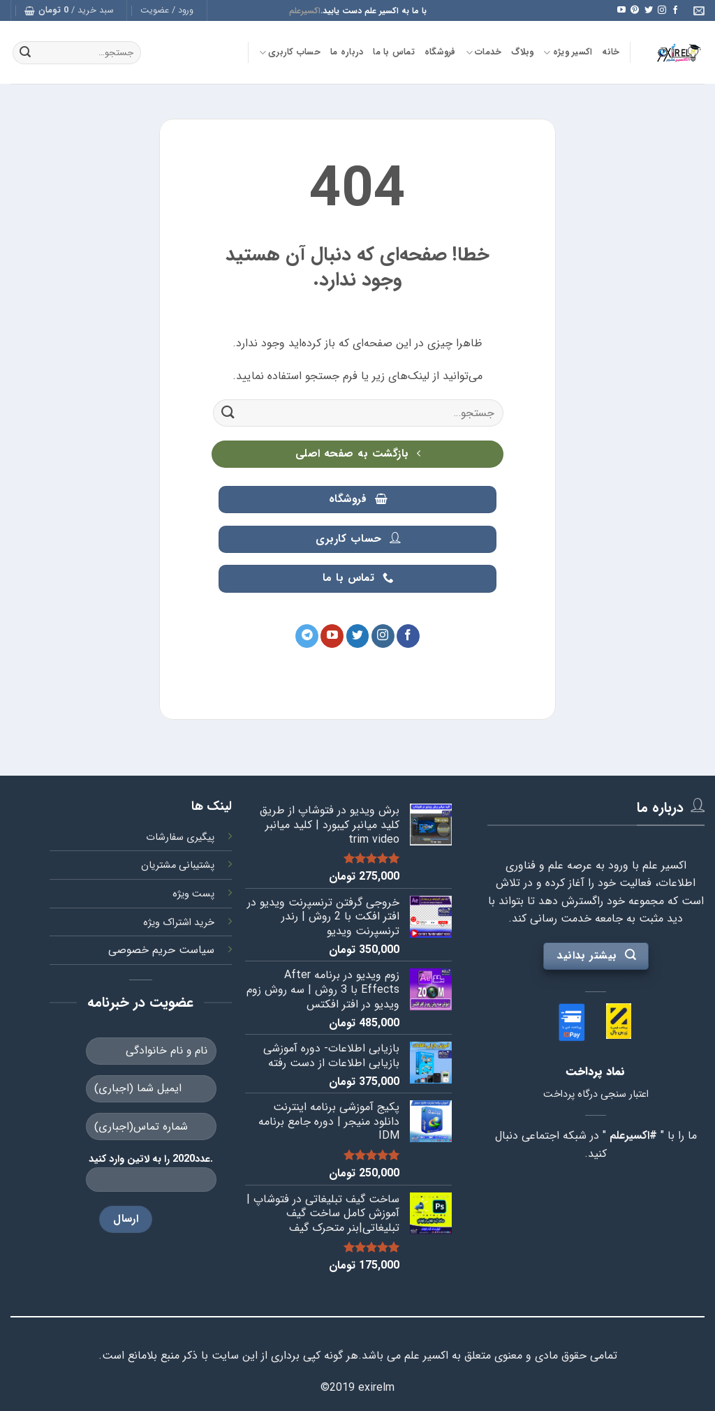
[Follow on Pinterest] (635, 10)
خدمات (484, 52)
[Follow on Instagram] (662, 10)
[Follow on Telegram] (306, 636)
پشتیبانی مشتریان (177, 865)
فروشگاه (440, 52)
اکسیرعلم (304, 10)
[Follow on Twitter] (648, 10)
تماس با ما (394, 52)
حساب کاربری (289, 52)
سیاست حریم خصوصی (161, 950)
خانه (610, 52)
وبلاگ (522, 52)
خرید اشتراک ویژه (178, 923)
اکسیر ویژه (567, 52)
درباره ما (346, 52)
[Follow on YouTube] (621, 10)
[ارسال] (25, 53)
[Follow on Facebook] (675, 10)
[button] (166, 10)
